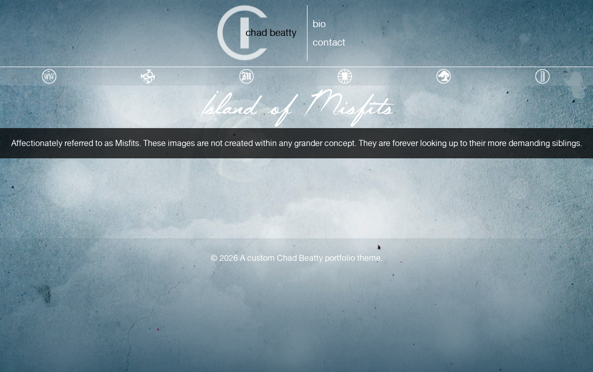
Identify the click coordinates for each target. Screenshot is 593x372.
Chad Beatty (271, 32)
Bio (319, 23)
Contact (329, 42)
